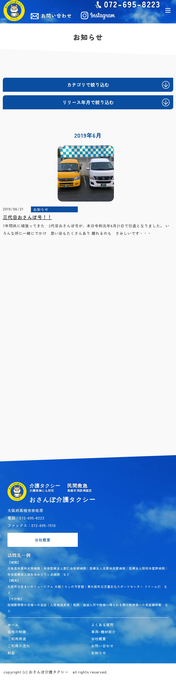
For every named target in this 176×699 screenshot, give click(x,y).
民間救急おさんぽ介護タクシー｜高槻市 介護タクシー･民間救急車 (14, 10)
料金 (11, 652)
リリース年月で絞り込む (88, 102)
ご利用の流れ (18, 645)
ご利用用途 (16, 638)
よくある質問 (102, 624)
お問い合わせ (102, 645)
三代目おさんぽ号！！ (27, 217)
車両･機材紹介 (103, 631)
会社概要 (43, 540)
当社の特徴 (16, 631)
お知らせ (40, 209)
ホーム (13, 624)
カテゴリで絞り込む (88, 84)
